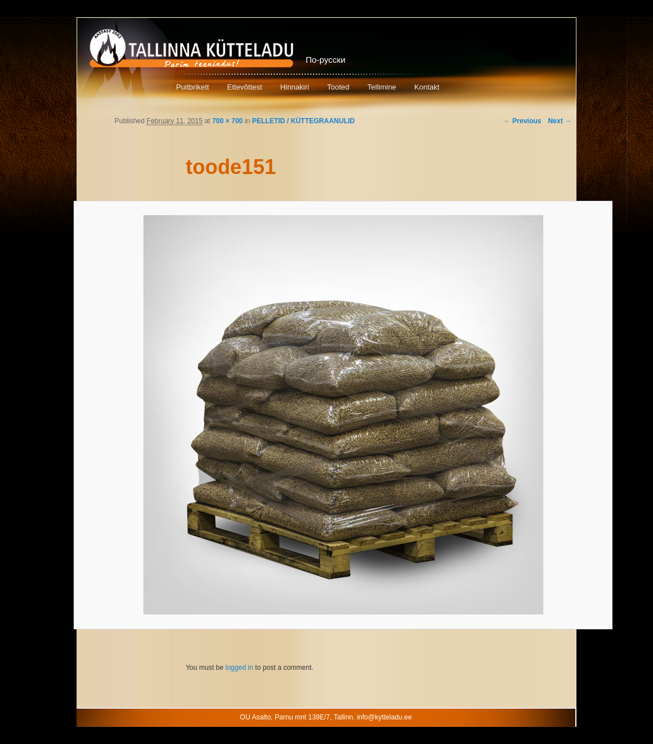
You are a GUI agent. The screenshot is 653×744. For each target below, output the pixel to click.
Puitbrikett (192, 87)
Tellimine (381, 87)
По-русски (326, 59)
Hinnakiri (294, 87)
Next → (559, 121)
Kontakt (426, 87)
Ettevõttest (244, 87)
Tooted (338, 87)
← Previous (522, 121)
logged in (240, 668)
